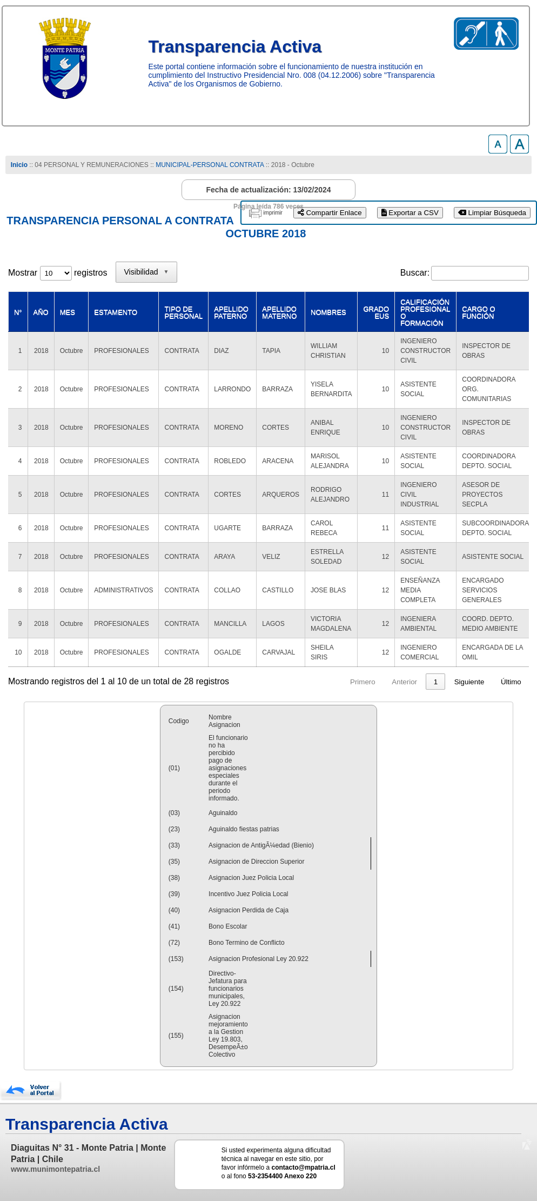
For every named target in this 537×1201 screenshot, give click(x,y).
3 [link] (436, 682)
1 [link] (395, 682)
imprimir (273, 213)
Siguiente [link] (469, 682)
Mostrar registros (57, 272)
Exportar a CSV (410, 213)
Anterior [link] (363, 682)
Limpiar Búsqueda (492, 213)
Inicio (19, 165)
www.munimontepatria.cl (55, 1169)
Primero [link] (321, 682)
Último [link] (511, 682)
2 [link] (415, 682)
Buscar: (414, 272)
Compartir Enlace (330, 213)
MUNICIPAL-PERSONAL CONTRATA (210, 165)
